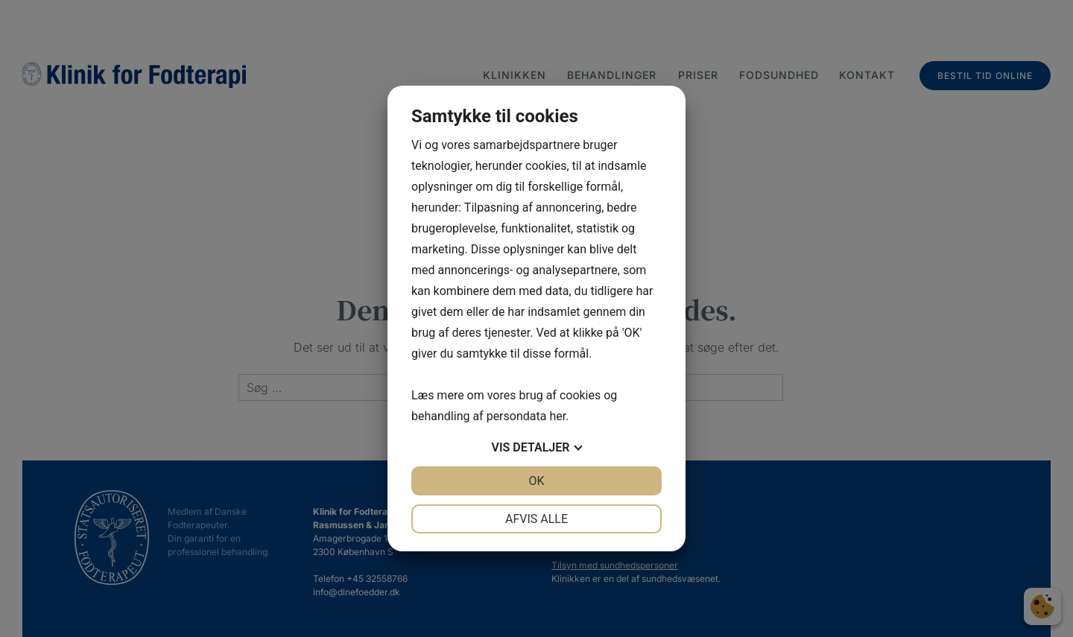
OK (536, 481)
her (557, 416)
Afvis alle (536, 519)
